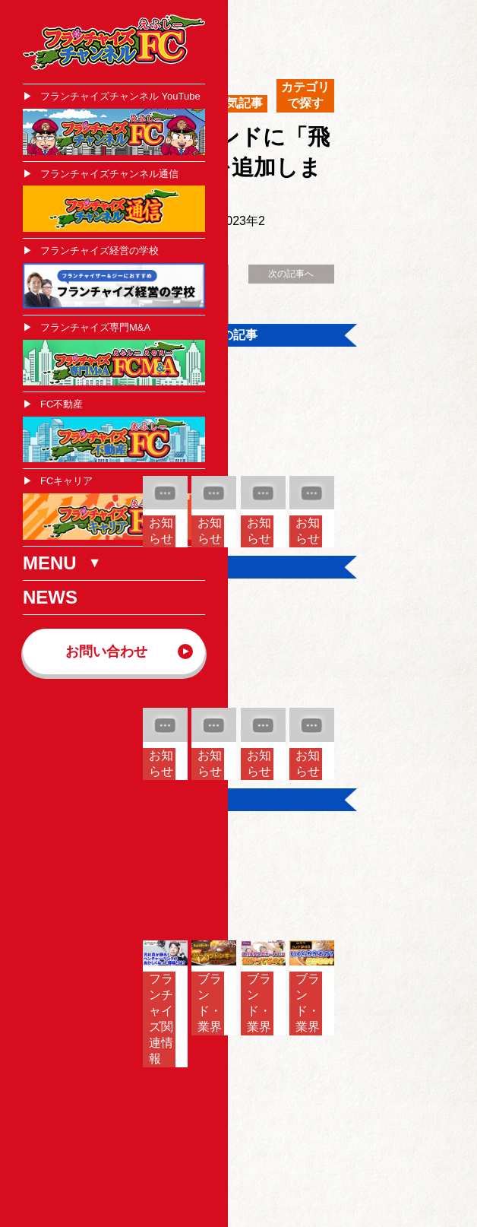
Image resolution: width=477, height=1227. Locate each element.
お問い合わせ (106, 651)
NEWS (50, 597)
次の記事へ (291, 273)
